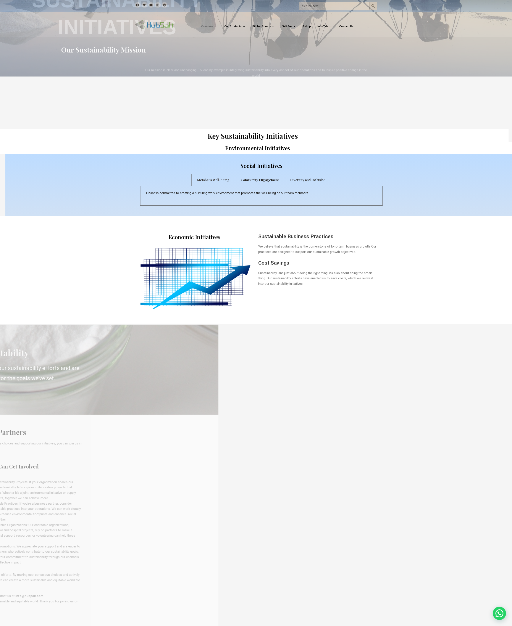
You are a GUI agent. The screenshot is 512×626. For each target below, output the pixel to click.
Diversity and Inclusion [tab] (345, 180)
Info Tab (330, 26)
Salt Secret (290, 26)
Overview (201, 26)
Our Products (230, 26)
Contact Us (354, 26)
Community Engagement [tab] (297, 180)
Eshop (310, 26)
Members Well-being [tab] (251, 180)
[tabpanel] (299, 196)
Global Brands (262, 26)
